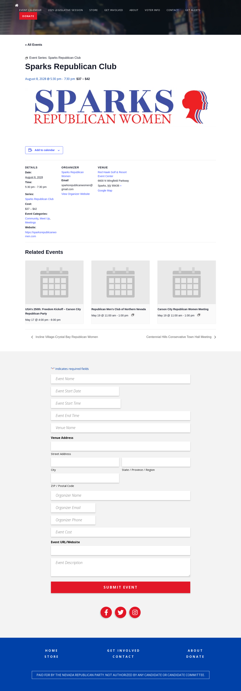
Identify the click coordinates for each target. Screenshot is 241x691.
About (133, 10)
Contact (173, 10)
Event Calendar (30, 10)
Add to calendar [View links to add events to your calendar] (45, 150)
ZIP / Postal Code (62, 486)
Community (31, 218)
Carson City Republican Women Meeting (183, 309)
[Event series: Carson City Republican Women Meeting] (198, 315)
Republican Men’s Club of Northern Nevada (118, 309)
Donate (28, 16)
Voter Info (152, 10)
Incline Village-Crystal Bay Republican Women (66, 337)
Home (51, 650)
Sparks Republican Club (39, 199)
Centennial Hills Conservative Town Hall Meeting (179, 337)
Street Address (61, 454)
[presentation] (54, 282)
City (53, 470)
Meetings (30, 222)
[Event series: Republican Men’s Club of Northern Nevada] (132, 315)
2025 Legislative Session (65, 10)
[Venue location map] (154, 186)
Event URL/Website (65, 542)
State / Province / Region (138, 470)
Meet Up (45, 218)
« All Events (33, 44)
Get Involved (113, 10)
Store (93, 10)
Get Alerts (192, 10)
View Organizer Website (76, 193)
